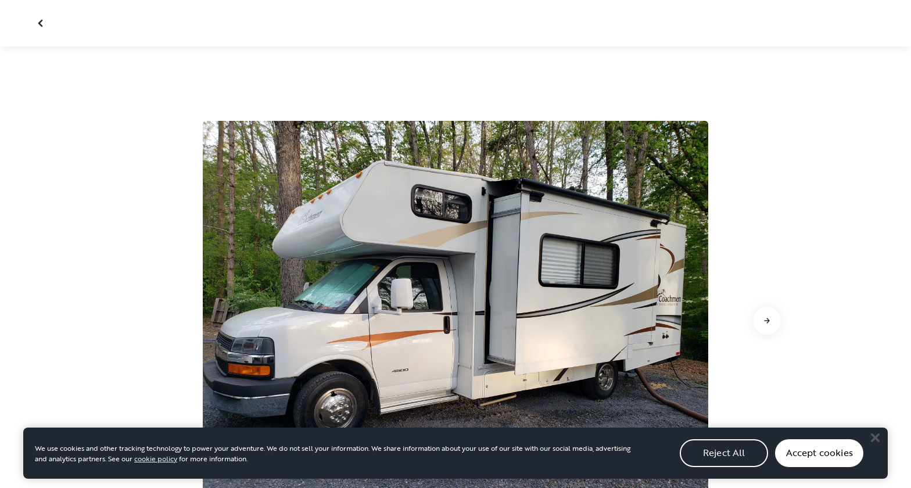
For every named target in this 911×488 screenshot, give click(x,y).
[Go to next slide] (767, 321)
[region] (455, 458)
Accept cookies (819, 458)
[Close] (875, 443)
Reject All (724, 458)
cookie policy (155, 463)
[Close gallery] (42, 23)
